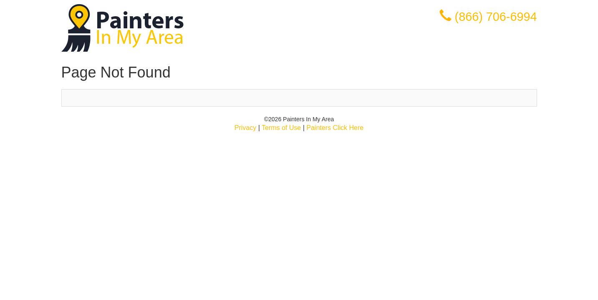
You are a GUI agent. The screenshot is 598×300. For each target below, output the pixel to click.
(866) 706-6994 (496, 16)
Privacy (245, 127)
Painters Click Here (334, 127)
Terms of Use (281, 127)
